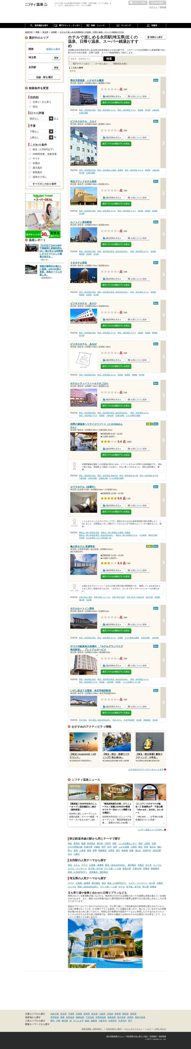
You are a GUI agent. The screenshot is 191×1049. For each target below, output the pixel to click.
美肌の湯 (127, 868)
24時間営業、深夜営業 (45, 154)
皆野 (95, 850)
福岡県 (133, 1014)
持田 (114, 843)
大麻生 (97, 847)
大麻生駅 (155, 110)
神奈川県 (54, 1014)
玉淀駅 (89, 600)
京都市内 (112, 1020)
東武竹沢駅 (152, 535)
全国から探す (53, 49)
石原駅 (120, 638)
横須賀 (65, 1020)
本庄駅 (139, 720)
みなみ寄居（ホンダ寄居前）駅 (98, 538)
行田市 (108, 843)
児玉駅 (155, 720)
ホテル (77, 865)
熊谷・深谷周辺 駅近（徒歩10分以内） (113, 251)
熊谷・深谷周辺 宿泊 (87, 110)
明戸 (104, 847)
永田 (115, 847)
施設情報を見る (113, 96)
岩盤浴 (146, 868)
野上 (70, 850)
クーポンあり (101, 63)
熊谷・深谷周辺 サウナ (127, 110)
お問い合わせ (160, 1029)
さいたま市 (78, 1020)
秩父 (118, 850)
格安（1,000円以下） (78, 872)
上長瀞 (82, 850)
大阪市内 (102, 1020)
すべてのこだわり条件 (44, 184)
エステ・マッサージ (77, 868)
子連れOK (137, 868)
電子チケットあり (81, 63)
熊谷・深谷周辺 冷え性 (149, 476)
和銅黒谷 (102, 850)
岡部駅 (147, 211)
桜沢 (140, 847)
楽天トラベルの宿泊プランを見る (116, 103)
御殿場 (94, 1020)
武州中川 (147, 850)
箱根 (62, 1017)
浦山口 (138, 850)
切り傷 (145, 886)
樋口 (159, 847)
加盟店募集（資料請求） (92, 1029)
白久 (70, 854)
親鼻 (89, 850)
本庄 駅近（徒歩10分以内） (99, 720)
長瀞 (76, 850)
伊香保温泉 (101, 1017)
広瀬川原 (88, 847)
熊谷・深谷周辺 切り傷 (128, 476)
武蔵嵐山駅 (103, 478)
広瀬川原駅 (83, 113)
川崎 (58, 1020)
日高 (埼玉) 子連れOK (135, 597)
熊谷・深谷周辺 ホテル (106, 110)
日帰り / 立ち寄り (42, 102)
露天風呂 (132, 865)
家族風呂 (155, 868)
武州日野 (157, 850)
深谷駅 (140, 211)
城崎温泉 (80, 1017)
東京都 (94, 1014)
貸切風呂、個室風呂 (98, 872)
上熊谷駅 (155, 638)
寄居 (146, 847)
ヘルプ (148, 1029)
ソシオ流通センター (127, 843)
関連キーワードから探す (37, 1024)
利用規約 (153, 1036)
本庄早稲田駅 (129, 720)
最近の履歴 (157, 3)
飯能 (87, 1020)
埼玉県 (63, 1014)
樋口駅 (81, 600)
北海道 (110, 1014)
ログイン (153, 7)
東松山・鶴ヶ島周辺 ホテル (127, 535)
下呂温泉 (90, 1017)
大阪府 (102, 1014)
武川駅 (81, 214)
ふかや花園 (124, 847)
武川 (109, 847)
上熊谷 (147, 843)
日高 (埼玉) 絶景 (118, 597)
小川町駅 (143, 535)
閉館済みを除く (120, 63)
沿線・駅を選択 (44, 77)
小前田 (134, 847)
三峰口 (77, 854)
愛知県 (125, 1014)
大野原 (111, 850)
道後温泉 (111, 1017)
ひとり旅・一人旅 (112, 868)
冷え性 (148, 865)
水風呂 (141, 865)
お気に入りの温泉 (137, 3)
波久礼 (153, 847)
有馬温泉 (70, 1017)
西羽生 (77, 843)
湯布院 (130, 1017)
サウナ (84, 865)
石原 (154, 843)
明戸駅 (147, 110)
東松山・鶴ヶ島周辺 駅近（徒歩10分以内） (96, 535)
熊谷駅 (102, 682)
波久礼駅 (149, 597)
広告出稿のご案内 (114, 1029)
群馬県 (87, 1014)
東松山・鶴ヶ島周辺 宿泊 (89, 533)
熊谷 (140, 843)
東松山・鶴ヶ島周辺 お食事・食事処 (115, 533)
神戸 (130, 1020)
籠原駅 (140, 110)
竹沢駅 (81, 538)
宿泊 (70, 865)
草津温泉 (54, 1017)
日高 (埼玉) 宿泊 (85, 597)
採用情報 (162, 1036)
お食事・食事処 (96, 865)
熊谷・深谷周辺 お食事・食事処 (110, 170)
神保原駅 (147, 720)
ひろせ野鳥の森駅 (133, 416)
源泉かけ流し (40, 177)
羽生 (70, 843)
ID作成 (163, 7)
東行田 (100, 843)
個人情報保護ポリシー (115, 1036)
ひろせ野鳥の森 (75, 847)
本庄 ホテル (117, 720)
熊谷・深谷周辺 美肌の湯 (107, 476)
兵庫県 (79, 1014)
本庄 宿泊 (83, 720)
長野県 (118, 1014)
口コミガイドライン (133, 1029)
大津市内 (122, 1020)
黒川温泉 (121, 1017)
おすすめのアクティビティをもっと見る (145, 769)
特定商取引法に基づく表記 (137, 1036)
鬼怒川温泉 (140, 1017)
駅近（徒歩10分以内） (115, 865)
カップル (157, 865)
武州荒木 (91, 843)
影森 (131, 850)
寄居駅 (157, 597)
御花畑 (125, 850)
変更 (56, 58)
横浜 (52, 1020)
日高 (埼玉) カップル (102, 597)
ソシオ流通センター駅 (131, 682)
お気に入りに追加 (139, 96)
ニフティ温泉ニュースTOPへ (150, 830)
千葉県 (71, 1014)
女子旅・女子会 (95, 868)
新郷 (83, 843)
